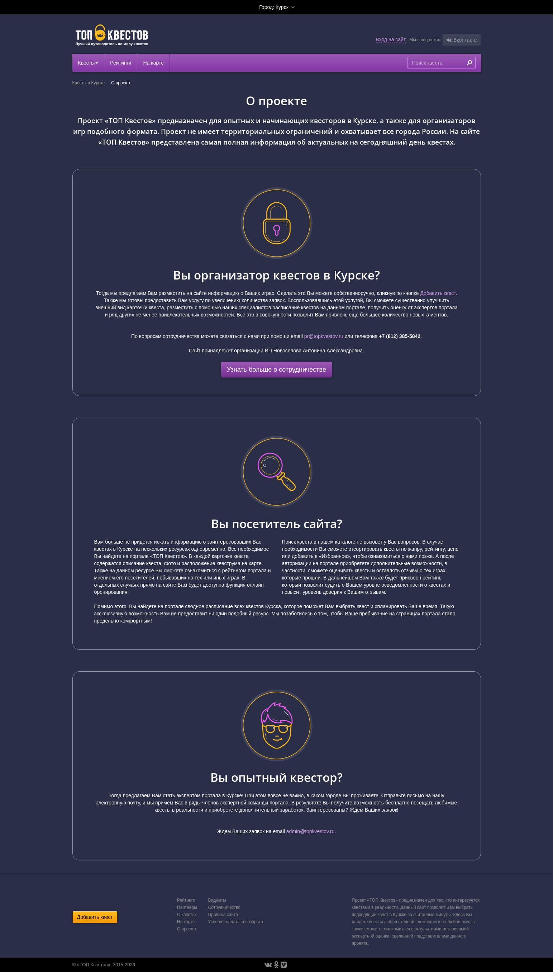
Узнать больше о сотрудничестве (276, 369)
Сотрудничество (224, 907)
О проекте (187, 928)
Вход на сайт (391, 39)
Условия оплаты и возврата (235, 921)
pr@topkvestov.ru (323, 336)
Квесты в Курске (88, 82)
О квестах (187, 914)
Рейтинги (120, 63)
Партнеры (187, 907)
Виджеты (217, 900)
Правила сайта (223, 914)
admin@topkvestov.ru (310, 831)
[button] (461, 40)
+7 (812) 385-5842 (399, 336)
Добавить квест (438, 293)
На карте (153, 63)
